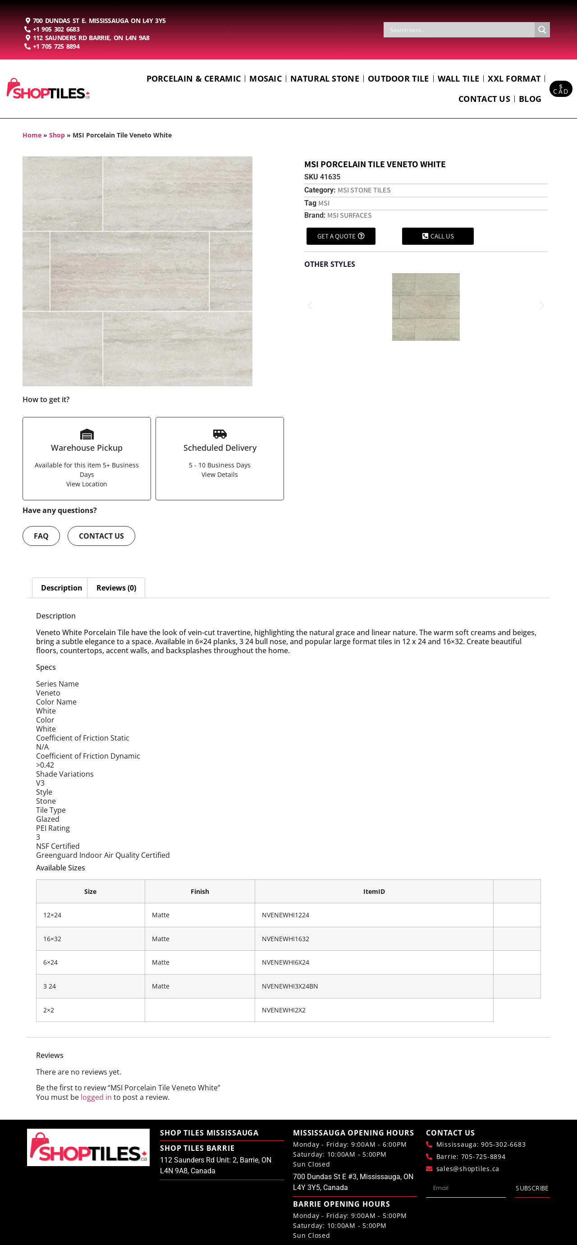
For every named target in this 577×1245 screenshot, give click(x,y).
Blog (530, 98)
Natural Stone (324, 78)
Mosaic (265, 78)
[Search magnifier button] (542, 29)
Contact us (484, 98)
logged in (96, 1097)
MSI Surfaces (349, 215)
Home (32, 135)
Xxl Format (514, 78)
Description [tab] (61, 588)
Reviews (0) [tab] (116, 588)
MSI (324, 203)
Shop (57, 135)
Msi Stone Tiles (364, 190)
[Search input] (461, 29)
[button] (310, 305)
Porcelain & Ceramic (194, 78)
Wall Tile (459, 78)
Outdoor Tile (398, 78)
